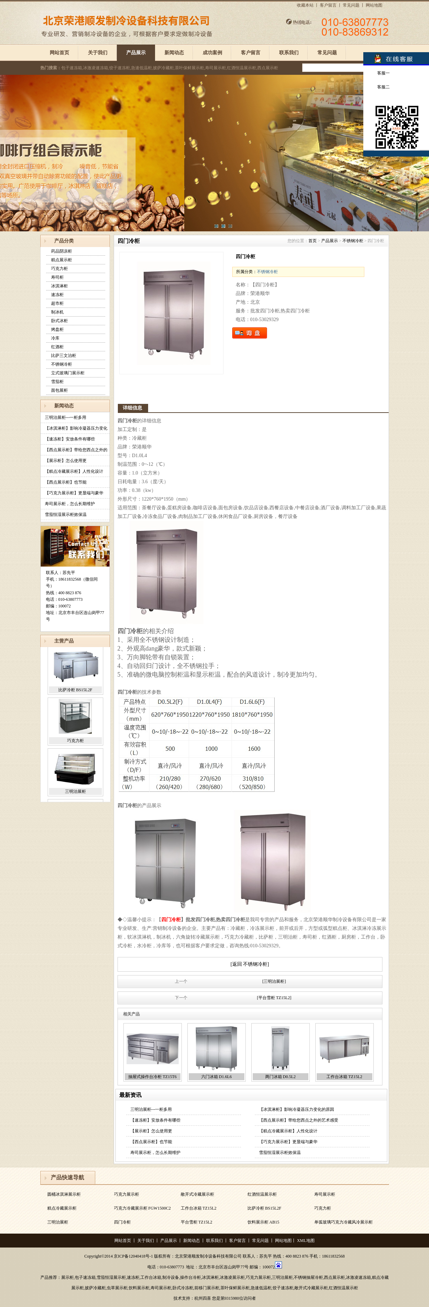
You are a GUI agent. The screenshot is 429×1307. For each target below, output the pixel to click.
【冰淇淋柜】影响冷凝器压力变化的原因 (296, 1109)
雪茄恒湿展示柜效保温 (66, 514)
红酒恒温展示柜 (262, 1195)
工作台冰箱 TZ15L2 (344, 1076)
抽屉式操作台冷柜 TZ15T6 (152, 1076)
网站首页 (59, 52)
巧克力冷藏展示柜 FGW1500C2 (142, 1209)
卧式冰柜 (59, 320)
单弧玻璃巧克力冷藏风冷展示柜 (343, 1223)
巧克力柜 (59, 268)
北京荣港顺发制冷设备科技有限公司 (208, 1256)
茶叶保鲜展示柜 (235, 1287)
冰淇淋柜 (59, 286)
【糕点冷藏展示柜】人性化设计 (74, 471)
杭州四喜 (202, 1298)
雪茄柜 (57, 381)
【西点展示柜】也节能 (66, 482)
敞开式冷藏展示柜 (197, 1195)
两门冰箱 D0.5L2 (280, 1076)
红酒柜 (57, 346)
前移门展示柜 (206, 1287)
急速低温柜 (261, 1287)
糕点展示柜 (61, 259)
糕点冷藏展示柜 (61, 1209)
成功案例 (212, 52)
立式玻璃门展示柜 (67, 372)
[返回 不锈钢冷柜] (249, 964)
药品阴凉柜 (61, 251)
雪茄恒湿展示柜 (111, 1277)
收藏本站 (305, 5)
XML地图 (306, 1240)
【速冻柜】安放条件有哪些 (70, 439)
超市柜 (57, 303)
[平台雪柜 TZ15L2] (274, 997)
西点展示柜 (334, 1277)
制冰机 (57, 312)
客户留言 (328, 5)
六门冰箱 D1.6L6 (216, 1076)
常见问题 (351, 5)
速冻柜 (57, 294)
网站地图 (374, 5)
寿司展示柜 (324, 1195)
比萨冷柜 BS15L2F (75, 693)
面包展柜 (59, 390)
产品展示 (136, 52)
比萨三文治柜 (63, 355)
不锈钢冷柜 (61, 364)
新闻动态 (174, 52)
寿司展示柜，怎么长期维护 (70, 503)
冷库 (55, 338)
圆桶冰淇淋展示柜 (64, 1195)
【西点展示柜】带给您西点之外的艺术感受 (298, 1120)
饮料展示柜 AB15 (264, 1223)
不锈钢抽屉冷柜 (308, 1277)
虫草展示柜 (117, 1287)
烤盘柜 (57, 329)
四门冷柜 (122, 1223)
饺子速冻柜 (283, 1287)
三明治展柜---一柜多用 (66, 417)
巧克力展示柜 (126, 1195)
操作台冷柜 (190, 1277)
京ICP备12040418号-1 (133, 1256)
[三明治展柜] (274, 981)
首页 (312, 240)
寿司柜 (57, 277)
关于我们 (97, 52)
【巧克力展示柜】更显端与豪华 (74, 493)
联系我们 (289, 52)
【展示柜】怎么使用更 (66, 460)
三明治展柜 (75, 794)
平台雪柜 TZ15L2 (196, 1223)
